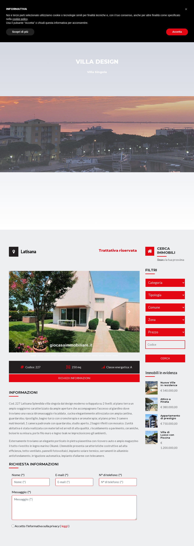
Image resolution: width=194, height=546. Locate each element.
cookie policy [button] (19, 522)
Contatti (176, 27)
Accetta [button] (177, 535)
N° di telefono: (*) (110, 475)
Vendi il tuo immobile (150, 29)
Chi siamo (123, 29)
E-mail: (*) (61, 475)
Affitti (108, 27)
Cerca (165, 358)
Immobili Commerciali (83, 29)
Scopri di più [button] (20, 535)
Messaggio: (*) (21, 492)
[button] (19, 311)
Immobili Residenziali (46, 29)
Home (23, 27)
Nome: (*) (18, 475)
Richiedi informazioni (74, 378)
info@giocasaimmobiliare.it (110, 4)
